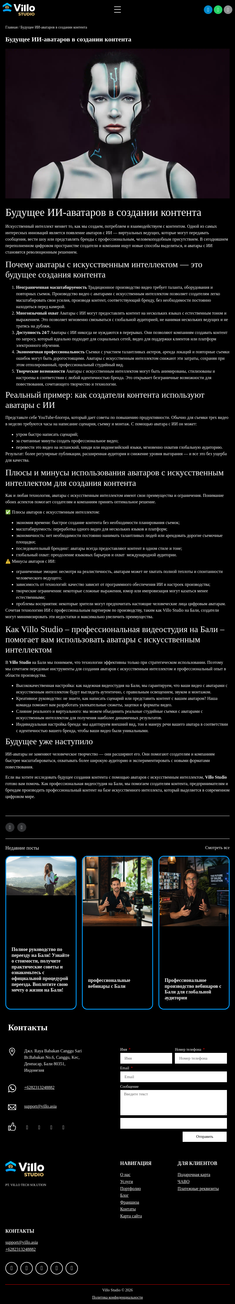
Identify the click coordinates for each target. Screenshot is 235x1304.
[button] (10, 827)
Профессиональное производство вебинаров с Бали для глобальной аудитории (193, 989)
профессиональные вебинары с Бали (109, 983)
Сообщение (129, 1087)
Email (125, 1068)
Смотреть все (217, 847)
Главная (11, 27)
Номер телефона (188, 1050)
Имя (124, 1050)
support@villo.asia (40, 1106)
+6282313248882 (39, 1087)
